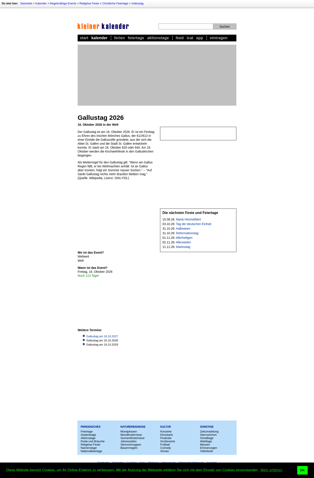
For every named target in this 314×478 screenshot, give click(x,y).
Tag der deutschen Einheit (193, 224)
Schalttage (206, 438)
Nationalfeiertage (91, 451)
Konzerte (166, 431)
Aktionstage (158, 38)
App (199, 38)
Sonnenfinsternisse (133, 438)
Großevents (167, 441)
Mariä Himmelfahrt (188, 219)
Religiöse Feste (89, 3)
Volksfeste (206, 451)
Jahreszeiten (129, 441)
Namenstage (89, 447)
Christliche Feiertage (115, 3)
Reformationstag (187, 233)
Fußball (165, 444)
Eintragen (218, 38)
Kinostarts (166, 434)
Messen (205, 444)
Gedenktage (88, 434)
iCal (190, 38)
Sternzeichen (208, 434)
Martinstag (183, 247)
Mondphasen (129, 431)
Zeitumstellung (209, 431)
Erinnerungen (208, 447)
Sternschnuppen (131, 444)
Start (84, 38)
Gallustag (137, 3)
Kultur (165, 426)
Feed (180, 38)
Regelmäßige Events (63, 3)
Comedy (165, 447)
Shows (164, 451)
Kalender (41, 3)
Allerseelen (183, 242)
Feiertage (136, 38)
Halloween (183, 228)
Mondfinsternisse (131, 434)
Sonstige (207, 426)
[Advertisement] (157, 75)
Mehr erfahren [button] (272, 470)
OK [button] (302, 470)
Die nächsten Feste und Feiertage (190, 213)
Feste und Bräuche (93, 441)
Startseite (26, 3)
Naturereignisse (133, 426)
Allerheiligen (184, 237)
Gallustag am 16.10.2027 (102, 336)
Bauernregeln (129, 447)
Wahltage (206, 441)
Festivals (165, 438)
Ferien (119, 38)
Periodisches (91, 426)
